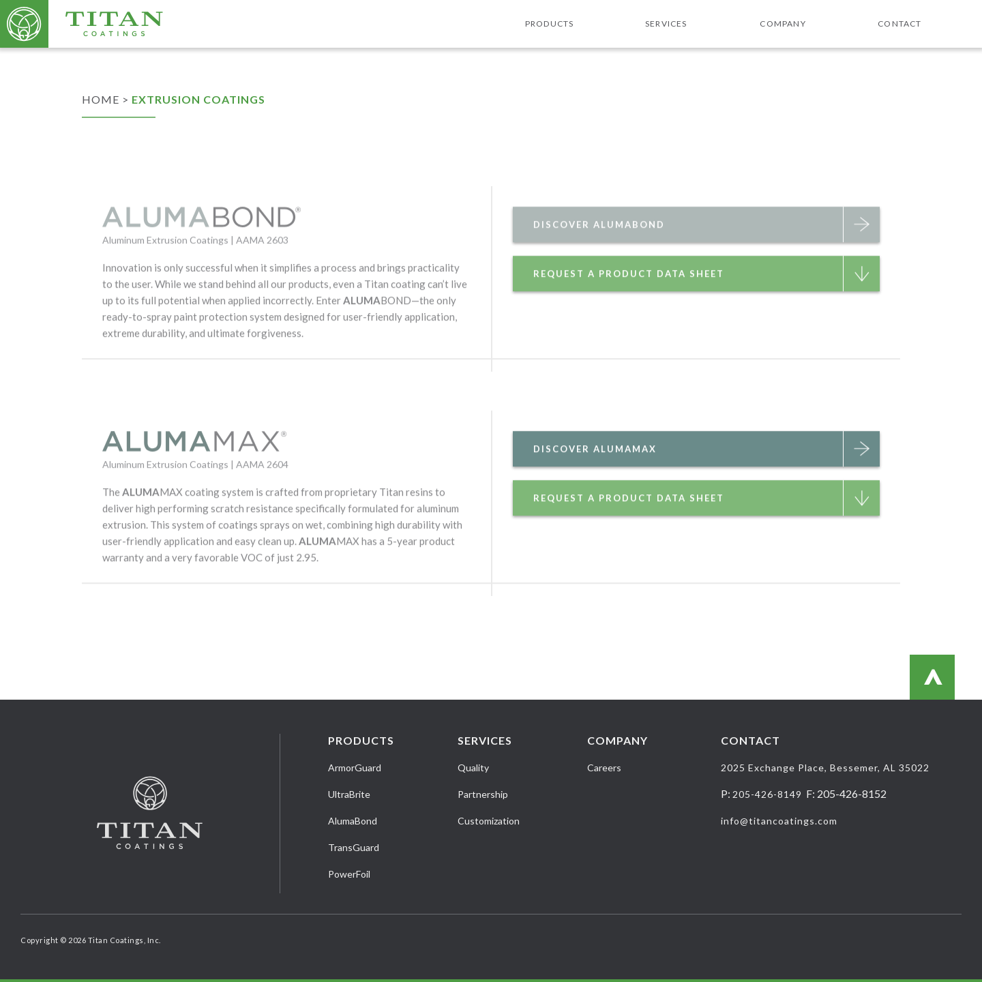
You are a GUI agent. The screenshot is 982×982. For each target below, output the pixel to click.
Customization (489, 821)
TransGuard (353, 847)
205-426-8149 (767, 794)
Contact (899, 23)
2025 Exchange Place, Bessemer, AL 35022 (825, 767)
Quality (473, 767)
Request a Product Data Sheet (706, 300)
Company (782, 23)
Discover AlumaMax (706, 476)
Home (100, 99)
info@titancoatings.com (779, 821)
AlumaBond (352, 821)
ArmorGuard (354, 767)
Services (666, 23)
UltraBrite (349, 794)
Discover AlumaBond (706, 251)
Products (549, 23)
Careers (604, 767)
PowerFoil (349, 874)
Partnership (483, 794)
